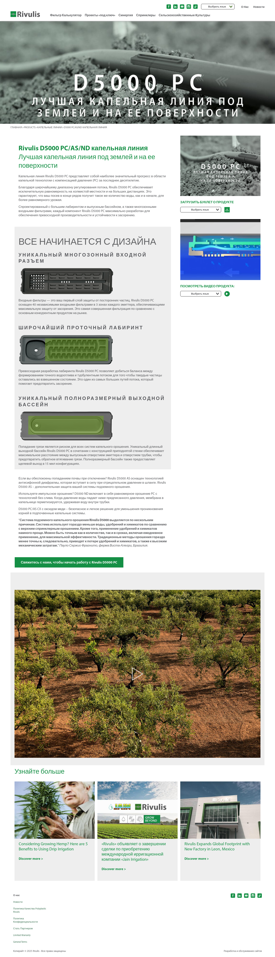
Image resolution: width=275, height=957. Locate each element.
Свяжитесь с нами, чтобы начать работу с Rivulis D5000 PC (74, 562)
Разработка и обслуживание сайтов (241, 952)
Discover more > (33, 861)
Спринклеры (145, 15)
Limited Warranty (23, 937)
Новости (258, 7)
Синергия (125, 15)
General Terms (21, 943)
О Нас (245, 7)
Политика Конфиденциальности (26, 922)
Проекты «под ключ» (100, 15)
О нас (16, 897)
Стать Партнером (24, 930)
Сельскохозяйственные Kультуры (184, 15)
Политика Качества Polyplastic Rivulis (25, 912)
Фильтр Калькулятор (66, 15)
